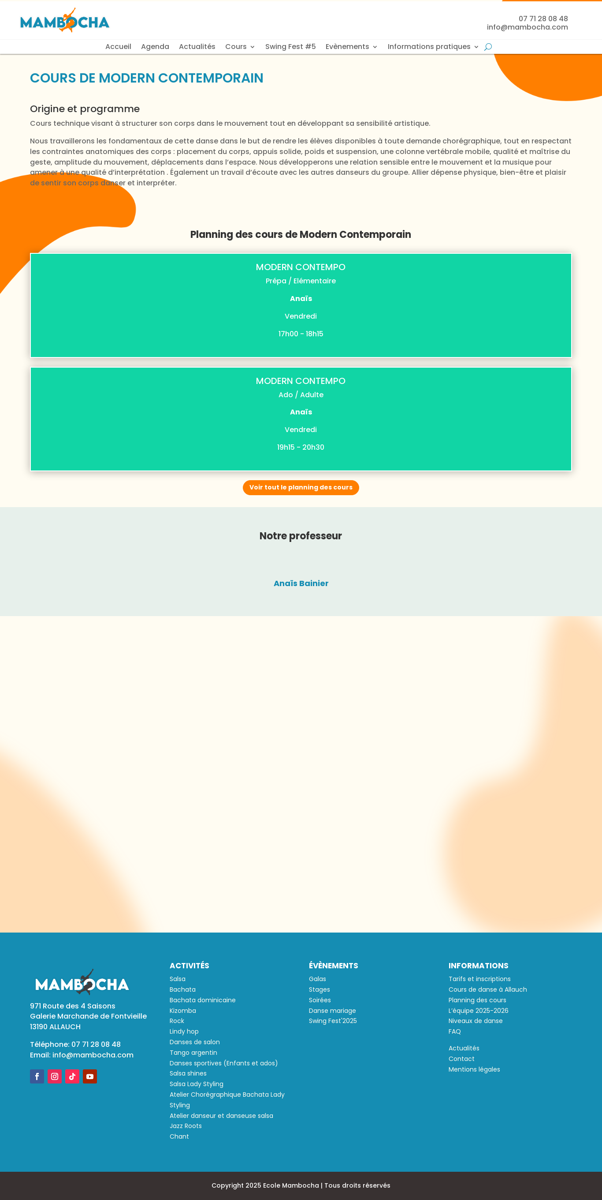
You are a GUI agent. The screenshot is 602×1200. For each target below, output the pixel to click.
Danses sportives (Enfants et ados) (224, 1063)
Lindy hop (184, 1031)
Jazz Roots (186, 1125)
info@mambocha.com (93, 1055)
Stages (319, 989)
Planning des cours (477, 1000)
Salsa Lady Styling (196, 1084)
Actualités (197, 47)
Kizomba (183, 1010)
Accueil (118, 47)
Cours (236, 47)
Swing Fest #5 (290, 47)
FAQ (455, 1031)
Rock (177, 1020)
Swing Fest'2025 (333, 1020)
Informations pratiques (429, 47)
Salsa (178, 978)
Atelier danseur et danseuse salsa (221, 1115)
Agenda (155, 47)
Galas (317, 978)
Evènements (347, 47)
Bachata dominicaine (203, 1000)
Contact (462, 1058)
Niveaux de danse (476, 1020)
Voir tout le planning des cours (301, 487)
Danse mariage (332, 1010)
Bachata (183, 989)
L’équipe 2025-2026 (479, 1010)
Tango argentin (193, 1052)
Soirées (320, 1000)
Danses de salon (195, 1042)
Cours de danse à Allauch (488, 989)
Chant (179, 1136)
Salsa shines (188, 1073)
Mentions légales (474, 1069)
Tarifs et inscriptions (480, 978)
